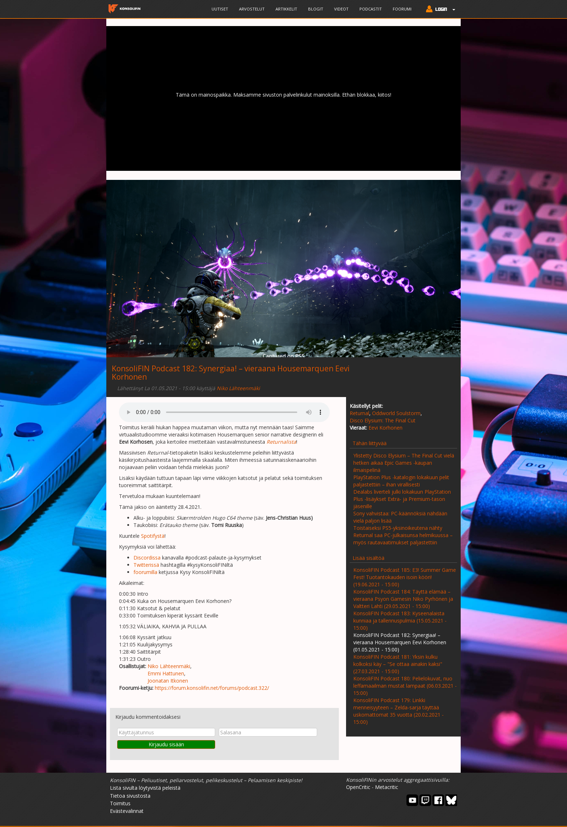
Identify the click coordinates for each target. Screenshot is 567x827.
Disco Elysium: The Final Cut (382, 420)
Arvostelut (252, 9)
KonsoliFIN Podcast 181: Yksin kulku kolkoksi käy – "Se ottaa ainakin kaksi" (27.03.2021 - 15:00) (397, 664)
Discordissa (147, 557)
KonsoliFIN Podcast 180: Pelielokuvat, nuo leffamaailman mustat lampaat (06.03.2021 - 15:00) (405, 685)
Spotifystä (153, 535)
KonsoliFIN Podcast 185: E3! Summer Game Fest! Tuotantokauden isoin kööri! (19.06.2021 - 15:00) (404, 577)
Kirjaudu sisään (166, 744)
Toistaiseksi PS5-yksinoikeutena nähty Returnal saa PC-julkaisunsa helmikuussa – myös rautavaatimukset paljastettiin (403, 535)
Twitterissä (146, 564)
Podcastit (370, 9)
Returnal (359, 413)
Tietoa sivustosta (130, 795)
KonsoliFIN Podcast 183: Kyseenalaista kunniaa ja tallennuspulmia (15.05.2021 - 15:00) (400, 620)
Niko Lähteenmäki (238, 388)
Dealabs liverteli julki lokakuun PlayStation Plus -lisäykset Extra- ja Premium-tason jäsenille (402, 499)
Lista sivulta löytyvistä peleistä (145, 787)
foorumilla (145, 572)
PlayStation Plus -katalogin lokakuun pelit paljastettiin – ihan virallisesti (401, 481)
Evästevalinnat (127, 810)
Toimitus (120, 803)
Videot (341, 9)
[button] (439, 10)
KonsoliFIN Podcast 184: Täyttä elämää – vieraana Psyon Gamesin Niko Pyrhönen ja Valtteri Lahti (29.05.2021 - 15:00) (403, 598)
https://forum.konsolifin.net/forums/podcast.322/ (212, 687)
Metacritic (386, 787)
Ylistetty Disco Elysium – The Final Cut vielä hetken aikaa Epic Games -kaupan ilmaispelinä (403, 462)
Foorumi (402, 9)
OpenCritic (358, 787)
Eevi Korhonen (385, 427)
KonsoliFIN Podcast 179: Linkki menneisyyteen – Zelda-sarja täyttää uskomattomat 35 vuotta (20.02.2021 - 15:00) (398, 711)
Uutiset (220, 9)
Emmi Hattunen (166, 673)
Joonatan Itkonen (168, 680)
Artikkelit (286, 9)
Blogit (315, 9)
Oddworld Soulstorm (396, 413)
